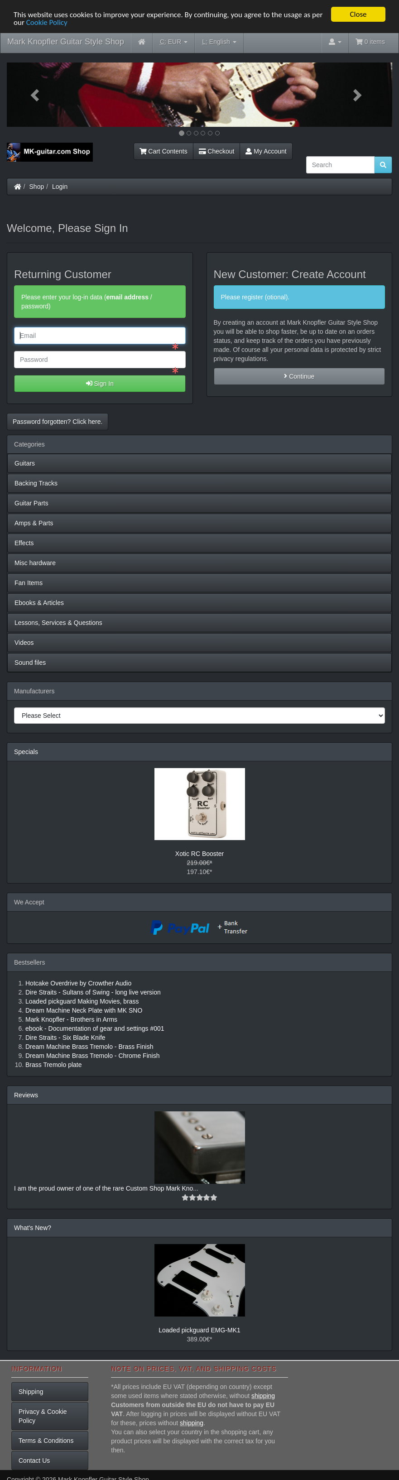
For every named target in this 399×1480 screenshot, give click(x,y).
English (219, 42)
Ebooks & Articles (39, 602)
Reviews (26, 1095)
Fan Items (28, 582)
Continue (299, 376)
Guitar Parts (31, 502)
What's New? (32, 1227)
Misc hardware (35, 562)
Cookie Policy (46, 22)
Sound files (30, 662)
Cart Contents (163, 151)
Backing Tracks (36, 482)
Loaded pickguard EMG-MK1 (199, 1330)
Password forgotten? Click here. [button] (57, 421)
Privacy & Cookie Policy (43, 1416)
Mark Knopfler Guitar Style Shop (65, 41)
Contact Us (34, 1460)
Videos (24, 642)
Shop (36, 186)
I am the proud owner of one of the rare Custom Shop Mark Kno (103, 1188)
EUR (173, 42)
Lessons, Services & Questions (58, 622)
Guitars (24, 462)
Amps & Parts (33, 522)
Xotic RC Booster (199, 853)
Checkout (217, 151)
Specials (26, 751)
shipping (263, 1395)
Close (358, 14)
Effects (24, 542)
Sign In (100, 383)
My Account (265, 151)
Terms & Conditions (46, 1440)
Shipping (31, 1391)
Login (59, 186)
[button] (36, 94)
